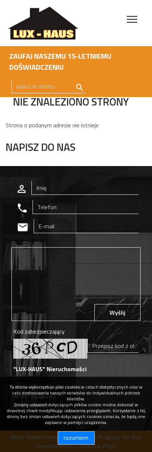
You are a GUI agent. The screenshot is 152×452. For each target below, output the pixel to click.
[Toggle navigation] (132, 20)
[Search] (48, 86)
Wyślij (117, 312)
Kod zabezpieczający (39, 331)
